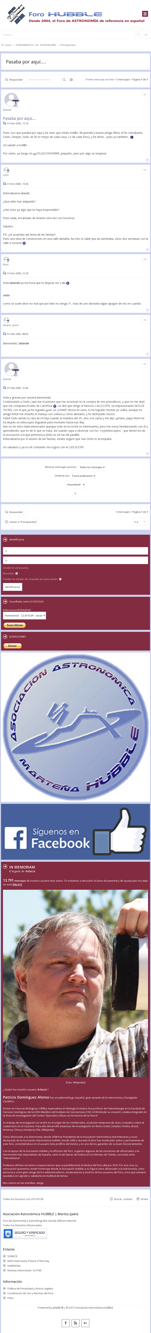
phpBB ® (58, 1307)
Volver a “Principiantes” (23, 522)
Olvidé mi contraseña (15, 568)
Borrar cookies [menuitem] (123, 1199)
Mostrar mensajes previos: (75, 467)
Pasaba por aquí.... (26, 61)
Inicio (8, 45)
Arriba (144, 1199)
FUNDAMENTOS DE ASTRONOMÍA (36, 45)
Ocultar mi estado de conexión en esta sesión (32, 579)
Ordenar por (75, 476)
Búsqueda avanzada (71, 79)
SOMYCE (12, 1256)
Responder (16, 79)
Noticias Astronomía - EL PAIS (24, 1270)
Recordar (10, 573)
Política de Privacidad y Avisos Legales (30, 1288)
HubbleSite (14, 1265)
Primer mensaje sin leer (100, 79)
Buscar (64, 79)
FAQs (10, 1298)
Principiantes (68, 45)
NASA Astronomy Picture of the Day (28, 1261)
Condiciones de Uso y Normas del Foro (30, 1293)
